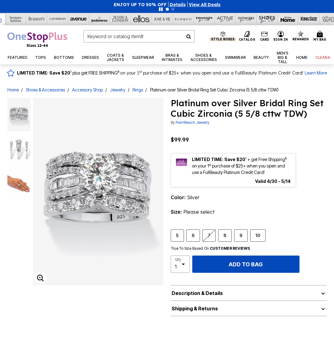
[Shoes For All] (267, 19)
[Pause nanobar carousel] (160, 9)
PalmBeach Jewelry (192, 122)
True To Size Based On (210, 248)
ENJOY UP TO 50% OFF (140, 4)
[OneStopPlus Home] (37, 39)
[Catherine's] (57, 19)
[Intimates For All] (246, 19)
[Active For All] (225, 19)
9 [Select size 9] (240, 235)
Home (13, 89)
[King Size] (309, 19)
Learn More (316, 72)
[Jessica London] (120, 19)
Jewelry (117, 89)
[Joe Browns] (99, 19)
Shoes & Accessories (45, 89)
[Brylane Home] (288, 19)
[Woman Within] (15, 19)
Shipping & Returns (195, 308)
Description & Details (197, 293)
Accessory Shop (87, 89)
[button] (178, 4)
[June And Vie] (162, 19)
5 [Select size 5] (177, 235)
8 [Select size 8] (224, 235)
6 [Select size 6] (193, 235)
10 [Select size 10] (257, 235)
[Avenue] (78, 19)
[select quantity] (180, 264)
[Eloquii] (183, 19)
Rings (137, 89)
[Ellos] (141, 19)
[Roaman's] (36, 19)
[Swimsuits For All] (204, 19)
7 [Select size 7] (209, 235)
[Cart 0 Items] (320, 36)
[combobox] (139, 36)
